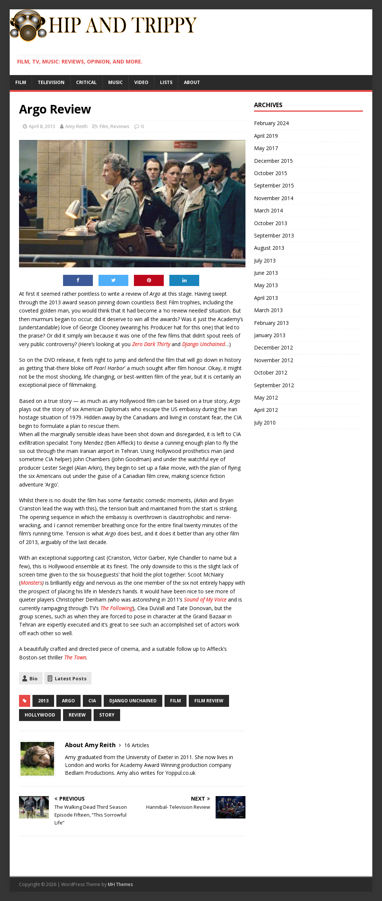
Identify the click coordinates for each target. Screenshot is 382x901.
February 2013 (271, 322)
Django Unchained (203, 344)
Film (20, 82)
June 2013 (266, 272)
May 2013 (266, 285)
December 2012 (273, 347)
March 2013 (268, 310)
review (77, 715)
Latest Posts (71, 678)
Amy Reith (76, 126)
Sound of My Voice (205, 599)
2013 (43, 701)
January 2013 (269, 335)
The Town (75, 657)
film (175, 701)
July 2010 (265, 422)
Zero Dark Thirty (151, 344)
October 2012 (270, 372)
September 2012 (274, 385)
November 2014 (273, 198)
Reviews (119, 126)
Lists (166, 82)
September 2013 (274, 235)
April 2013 (266, 297)
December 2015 (273, 160)
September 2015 (274, 185)
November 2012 (273, 360)
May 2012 (266, 397)
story (107, 715)
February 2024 (271, 123)
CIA (92, 701)
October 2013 (270, 223)
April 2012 (266, 409)
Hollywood (40, 715)
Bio (33, 678)
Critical (86, 82)
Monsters (31, 582)
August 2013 (269, 247)
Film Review (208, 701)
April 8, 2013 (42, 126)
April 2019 (266, 135)
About (192, 82)
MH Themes (120, 884)
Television (51, 82)
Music (115, 82)
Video (141, 82)
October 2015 (270, 173)
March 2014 (268, 210)
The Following (116, 608)
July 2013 (265, 260)
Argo (68, 701)
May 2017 (266, 148)
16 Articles (136, 745)
